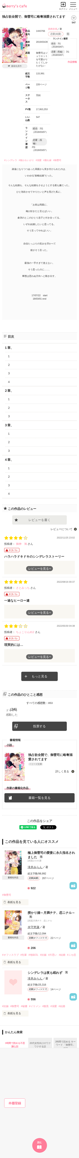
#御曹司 (57, 160)
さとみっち (23, 587)
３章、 (9, 425)
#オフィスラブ (10, 954)
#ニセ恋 (71, 954)
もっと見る (39, 676)
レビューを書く (39, 520)
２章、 (9, 390)
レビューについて (61, 529)
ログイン (63, 9)
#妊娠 (43, 954)
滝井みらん (35, 867)
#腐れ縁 (47, 160)
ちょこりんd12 (25, 632)
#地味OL (33, 954)
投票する (39, 726)
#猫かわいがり (26, 160)
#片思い (52, 954)
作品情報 (72, 62)
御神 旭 (22, 543)
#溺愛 (39, 160)
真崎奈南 (52, 29)
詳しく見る (62, 771)
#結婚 (62, 954)
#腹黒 (45, 1006)
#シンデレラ (10, 160)
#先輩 (23, 954)
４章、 (9, 459)
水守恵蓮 (33, 927)
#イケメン (35, 1006)
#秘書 (24, 1006)
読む (39, 1142)
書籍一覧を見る (39, 798)
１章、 (9, 347)
